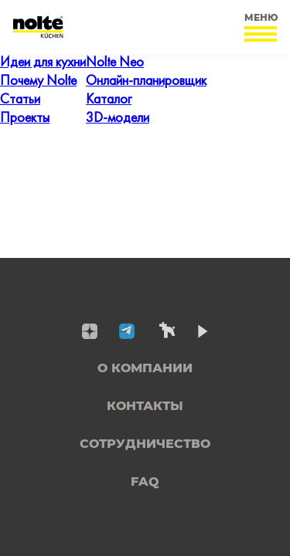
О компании (145, 368)
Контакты (145, 405)
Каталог (108, 100)
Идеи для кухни (43, 63)
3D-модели (117, 118)
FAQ (145, 481)
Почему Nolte (38, 81)
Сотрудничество (145, 443)
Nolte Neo (115, 63)
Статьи (20, 100)
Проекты (24, 118)
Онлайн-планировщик (146, 81)
